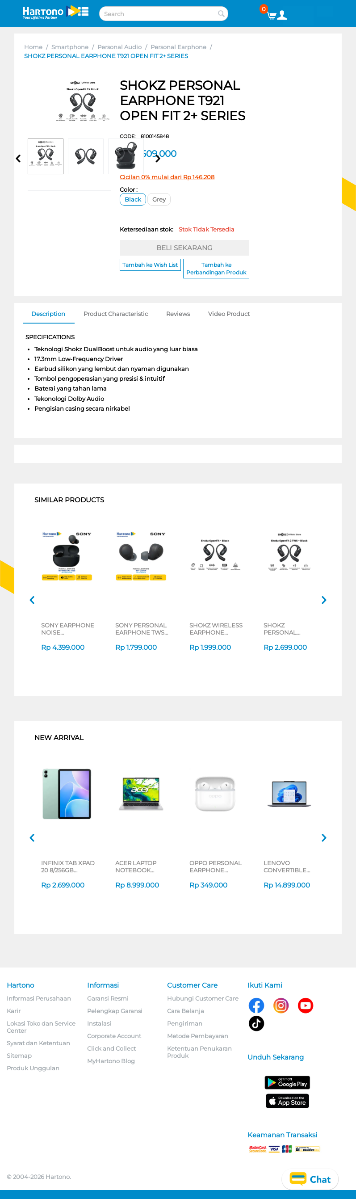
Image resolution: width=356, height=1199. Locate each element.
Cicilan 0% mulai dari (167, 177)
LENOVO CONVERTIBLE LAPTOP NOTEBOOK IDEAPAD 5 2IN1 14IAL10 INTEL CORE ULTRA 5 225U (286, 866)
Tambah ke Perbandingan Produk (216, 268)
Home (33, 46)
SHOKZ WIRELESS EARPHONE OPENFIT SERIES (216, 629)
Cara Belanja (185, 1010)
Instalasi (99, 1023)
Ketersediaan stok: (177, 229)
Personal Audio (119, 46)
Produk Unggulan (33, 1068)
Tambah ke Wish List (150, 264)
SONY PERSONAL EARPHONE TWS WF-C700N (141, 629)
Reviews (178, 313)
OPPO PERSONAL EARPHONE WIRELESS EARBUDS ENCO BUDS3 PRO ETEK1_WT (215, 866)
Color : (129, 189)
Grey (159, 199)
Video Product (229, 313)
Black (133, 199)
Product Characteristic (116, 313)
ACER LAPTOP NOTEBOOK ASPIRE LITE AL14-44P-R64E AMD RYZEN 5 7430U (141, 866)
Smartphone (69, 46)
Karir (14, 1010)
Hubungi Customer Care (203, 998)
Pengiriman (184, 1023)
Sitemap (19, 1055)
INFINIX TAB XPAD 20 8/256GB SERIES (68, 866)
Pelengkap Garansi (114, 1010)
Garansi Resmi (108, 998)
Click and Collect (111, 1048)
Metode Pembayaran (197, 1035)
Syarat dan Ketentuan (38, 1043)
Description (48, 313)
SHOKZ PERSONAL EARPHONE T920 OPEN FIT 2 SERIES (289, 629)
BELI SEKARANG (184, 248)
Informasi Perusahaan (39, 998)
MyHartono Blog (111, 1060)
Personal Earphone (178, 46)
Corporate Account (114, 1035)
